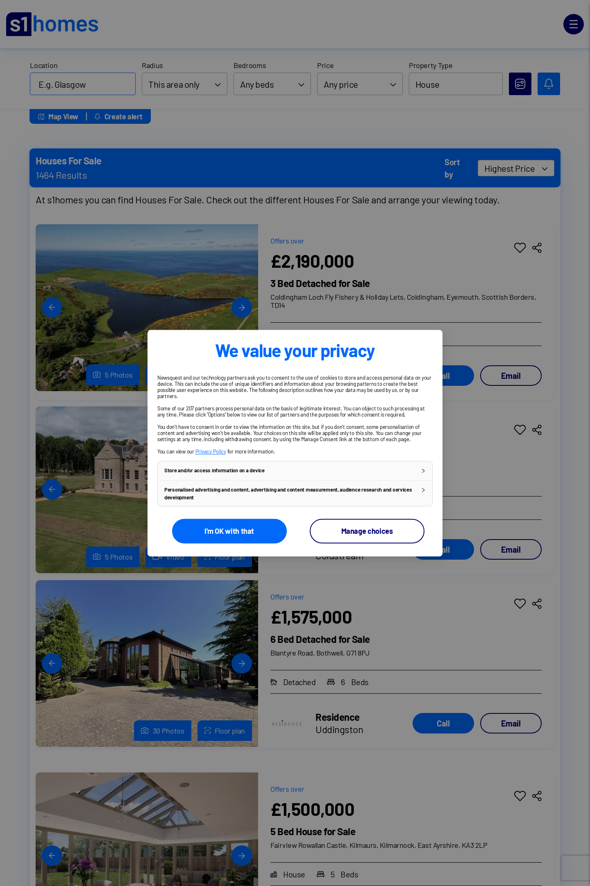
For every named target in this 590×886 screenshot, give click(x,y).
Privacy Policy (210, 451)
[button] (295, 470)
